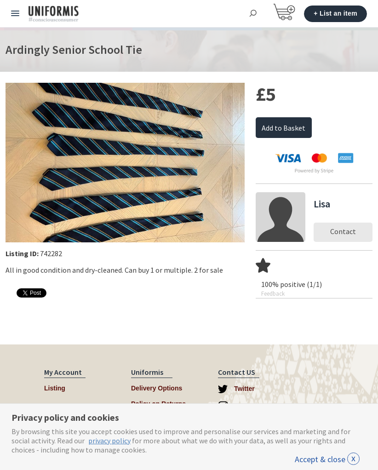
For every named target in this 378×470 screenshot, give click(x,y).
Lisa (322, 203)
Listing (54, 388)
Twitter (236, 389)
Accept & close (327, 459)
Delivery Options (156, 388)
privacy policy (109, 440)
